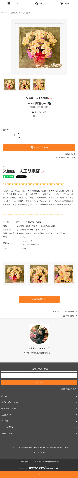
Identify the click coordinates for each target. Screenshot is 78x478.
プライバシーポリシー (39, 452)
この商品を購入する (39, 299)
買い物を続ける (70, 316)
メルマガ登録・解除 (24, 447)
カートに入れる (39, 147)
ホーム (3, 13)
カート (65, 3)
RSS (35, 447)
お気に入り (39, 116)
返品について (70, 154)
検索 (39, 3)
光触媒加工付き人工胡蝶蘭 (20, 13)
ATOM (42, 447)
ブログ (12, 447)
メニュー (13, 3)
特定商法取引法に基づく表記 (57, 447)
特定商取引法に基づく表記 (65, 157)
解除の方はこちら (69, 389)
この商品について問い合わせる (65, 311)
